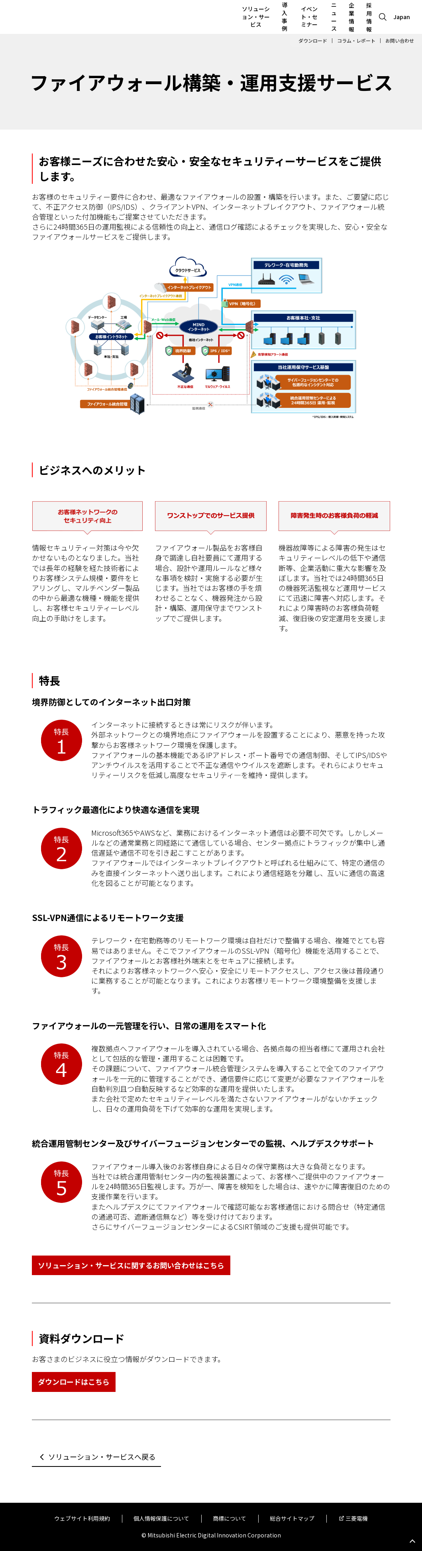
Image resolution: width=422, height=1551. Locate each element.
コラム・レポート (356, 40)
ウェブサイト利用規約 (82, 1518)
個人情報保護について (161, 1518)
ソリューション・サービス (256, 16)
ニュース (334, 16)
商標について (229, 1518)
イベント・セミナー (309, 16)
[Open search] (383, 17)
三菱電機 (356, 1518)
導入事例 (284, 16)
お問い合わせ (399, 40)
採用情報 (369, 17)
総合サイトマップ (292, 1518)
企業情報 (351, 17)
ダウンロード (312, 40)
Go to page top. (412, 1541)
